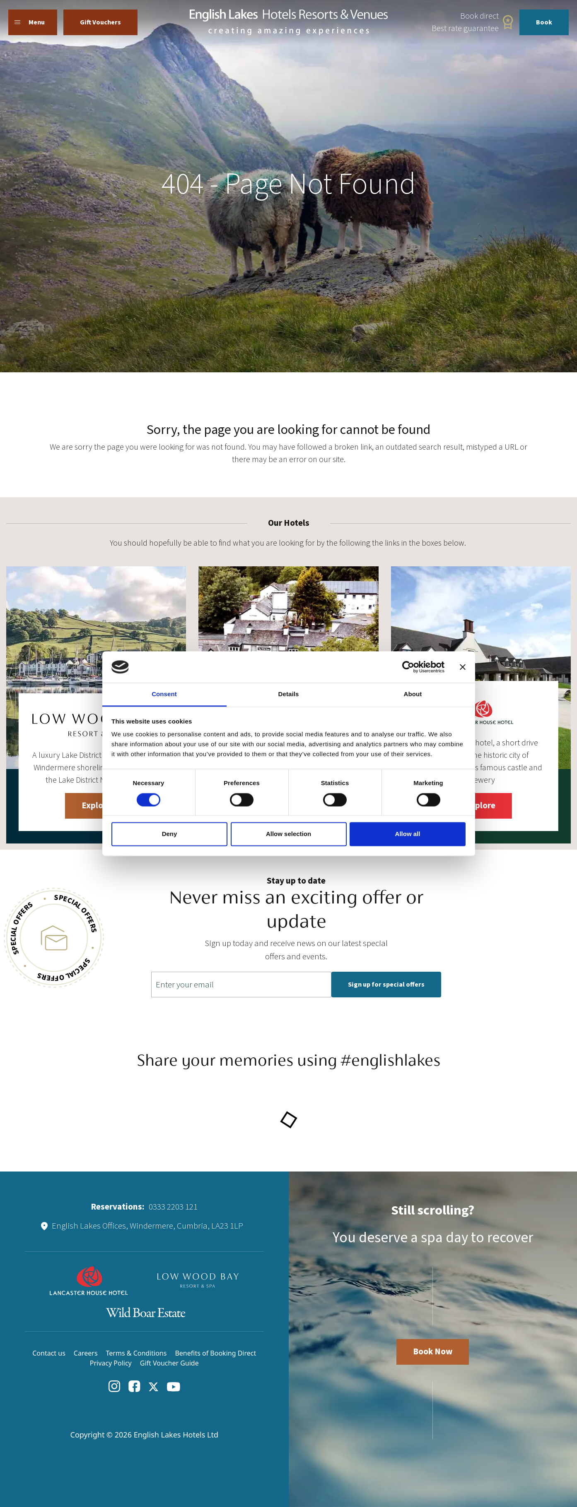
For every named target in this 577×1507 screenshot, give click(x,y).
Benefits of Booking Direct (215, 1353)
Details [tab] (288, 694)
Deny (169, 834)
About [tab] (413, 694)
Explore (96, 805)
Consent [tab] (164, 694)
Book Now (432, 1351)
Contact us (48, 1353)
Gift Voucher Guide (169, 1363)
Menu (29, 22)
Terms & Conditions (136, 1353)
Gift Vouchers (100, 22)
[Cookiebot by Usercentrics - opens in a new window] (408, 667)
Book (544, 22)
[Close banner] (463, 667)
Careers (86, 1353)
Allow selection (288, 834)
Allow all (407, 834)
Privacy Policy (111, 1363)
